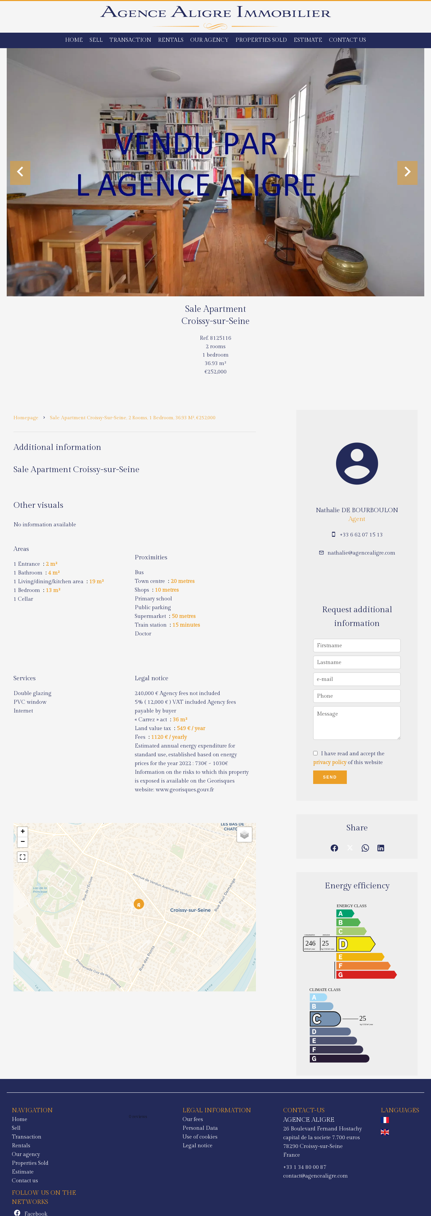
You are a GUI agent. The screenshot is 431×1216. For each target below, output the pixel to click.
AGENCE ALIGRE (218, 1119)
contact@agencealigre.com (225, 1176)
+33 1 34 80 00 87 (214, 1167)
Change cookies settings (155, 1201)
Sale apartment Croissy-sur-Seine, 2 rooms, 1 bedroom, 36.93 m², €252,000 (133, 418)
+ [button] (23, 832)
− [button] (23, 842)
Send (330, 777)
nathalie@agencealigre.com (361, 553)
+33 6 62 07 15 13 (361, 535)
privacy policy (329, 762)
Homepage (25, 418)
